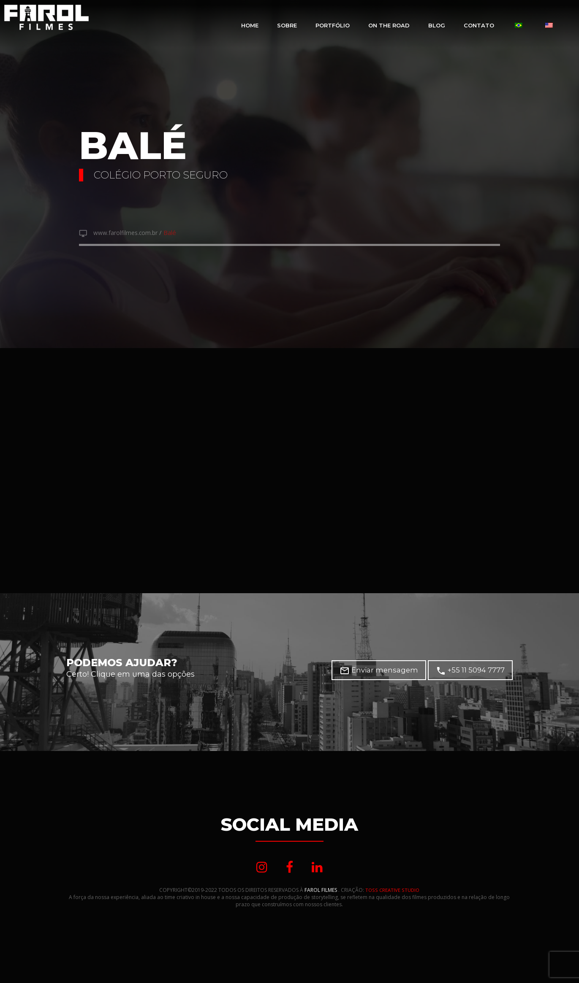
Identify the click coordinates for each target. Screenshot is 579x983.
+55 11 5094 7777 (473, 672)
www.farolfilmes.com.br (129, 233)
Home (249, 25)
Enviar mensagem (392, 672)
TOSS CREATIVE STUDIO (392, 893)
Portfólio (332, 25)
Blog (436, 25)
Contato (479, 25)
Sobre (287, 25)
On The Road (389, 25)
